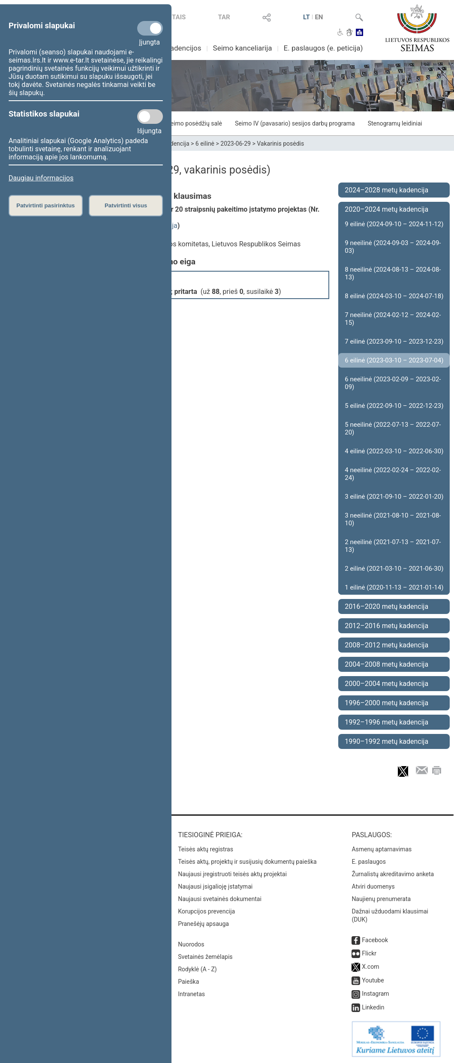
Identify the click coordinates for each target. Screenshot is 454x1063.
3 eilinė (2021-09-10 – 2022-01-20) (394, 496)
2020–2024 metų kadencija (386, 209)
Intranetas (191, 994)
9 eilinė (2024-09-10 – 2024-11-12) (394, 224)
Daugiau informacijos (41, 178)
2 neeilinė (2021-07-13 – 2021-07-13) (393, 546)
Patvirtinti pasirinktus (45, 205)
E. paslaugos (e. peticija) (323, 48)
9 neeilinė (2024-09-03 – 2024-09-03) (393, 247)
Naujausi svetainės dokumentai (220, 898)
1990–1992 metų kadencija (386, 741)
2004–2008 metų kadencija (386, 664)
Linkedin (373, 1007)
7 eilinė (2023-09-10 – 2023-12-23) (394, 341)
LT (306, 17)
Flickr (369, 953)
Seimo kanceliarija (242, 48)
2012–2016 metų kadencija (386, 626)
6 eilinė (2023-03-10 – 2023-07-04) (394, 360)
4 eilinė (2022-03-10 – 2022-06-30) (394, 451)
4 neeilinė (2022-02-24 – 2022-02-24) (393, 474)
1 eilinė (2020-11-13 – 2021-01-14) (394, 587)
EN (319, 17)
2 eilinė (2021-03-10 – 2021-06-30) (394, 568)
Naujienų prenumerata (381, 898)
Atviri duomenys (373, 886)
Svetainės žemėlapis (205, 956)
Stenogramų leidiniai (395, 123)
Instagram (375, 993)
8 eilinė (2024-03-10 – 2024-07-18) (394, 296)
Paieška (188, 981)
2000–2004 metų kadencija (386, 684)
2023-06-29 (235, 143)
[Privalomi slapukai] (150, 28)
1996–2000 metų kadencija (386, 703)
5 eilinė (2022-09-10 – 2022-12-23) (394, 406)
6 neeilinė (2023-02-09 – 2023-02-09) (393, 383)
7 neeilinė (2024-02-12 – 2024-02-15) (393, 318)
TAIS (179, 17)
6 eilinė (204, 143)
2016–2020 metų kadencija (386, 606)
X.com (370, 966)
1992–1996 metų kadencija (386, 722)
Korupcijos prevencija (206, 911)
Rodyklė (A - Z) (197, 969)
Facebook (375, 940)
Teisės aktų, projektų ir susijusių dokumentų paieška (247, 861)
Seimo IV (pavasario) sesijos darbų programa (295, 123)
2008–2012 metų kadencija (386, 645)
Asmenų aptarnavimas (382, 849)
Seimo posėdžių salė (194, 123)
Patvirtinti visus (126, 205)
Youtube (373, 980)
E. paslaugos (369, 861)
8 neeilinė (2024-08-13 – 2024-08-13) (393, 273)
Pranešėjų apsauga (203, 923)
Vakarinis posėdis (280, 143)
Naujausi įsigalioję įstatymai (215, 886)
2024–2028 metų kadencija (386, 190)
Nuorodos (191, 944)
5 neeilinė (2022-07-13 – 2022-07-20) (393, 428)
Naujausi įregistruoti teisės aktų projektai (232, 874)
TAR (224, 17)
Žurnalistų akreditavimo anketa (393, 874)
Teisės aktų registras (205, 849)
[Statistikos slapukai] (150, 116)
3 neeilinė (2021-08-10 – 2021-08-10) (393, 519)
